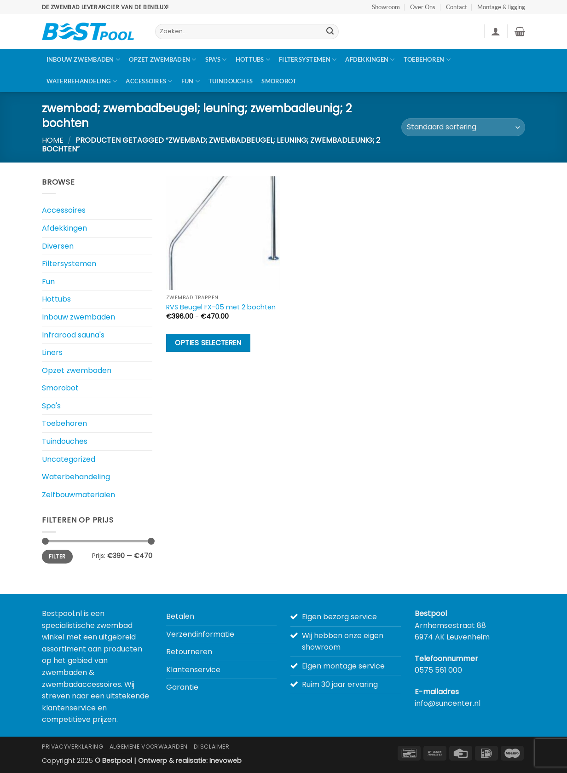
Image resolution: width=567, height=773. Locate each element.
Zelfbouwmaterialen (78, 494)
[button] (495, 31)
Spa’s (216, 59)
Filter (57, 556)
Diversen (58, 246)
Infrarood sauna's (73, 335)
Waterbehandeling (81, 81)
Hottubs (253, 59)
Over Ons (422, 7)
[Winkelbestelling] (463, 127)
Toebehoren (427, 59)
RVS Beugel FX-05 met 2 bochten (221, 307)
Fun (190, 81)
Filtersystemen (307, 59)
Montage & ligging (501, 7)
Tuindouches (230, 81)
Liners (52, 352)
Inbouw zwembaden (83, 59)
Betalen (180, 616)
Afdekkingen (369, 59)
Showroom (386, 7)
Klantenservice (193, 669)
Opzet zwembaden (162, 59)
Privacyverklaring (72, 746)
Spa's (51, 406)
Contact (456, 7)
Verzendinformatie (200, 634)
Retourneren (189, 651)
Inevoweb (225, 760)
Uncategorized (68, 459)
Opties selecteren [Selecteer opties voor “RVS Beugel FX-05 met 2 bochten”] (208, 343)
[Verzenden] (330, 32)
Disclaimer (211, 746)
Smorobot (278, 81)
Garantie (182, 687)
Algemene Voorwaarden (149, 746)
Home (53, 140)
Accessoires (149, 81)
